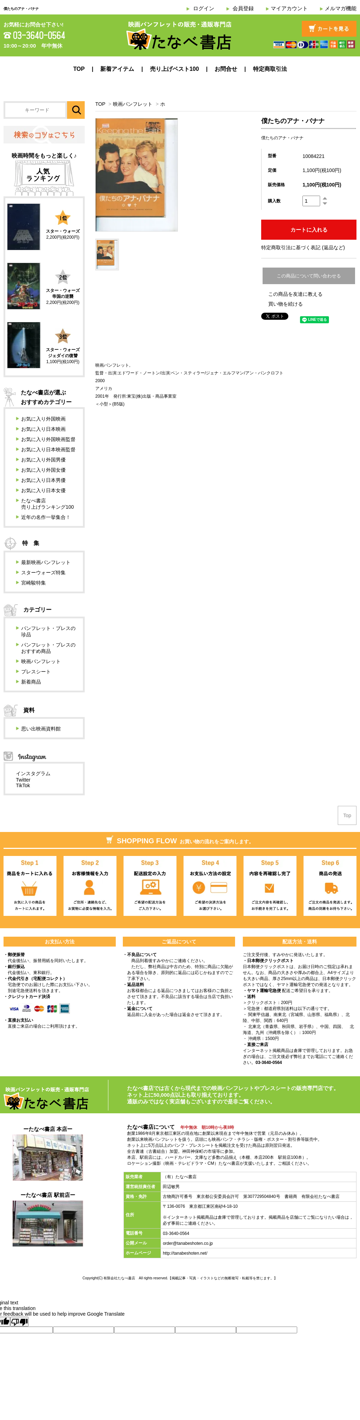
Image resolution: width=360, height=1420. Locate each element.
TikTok (23, 785)
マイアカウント (289, 8)
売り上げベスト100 (174, 69)
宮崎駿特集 (33, 583)
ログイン (203, 8)
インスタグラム (33, 773)
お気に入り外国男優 (43, 460)
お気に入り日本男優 (43, 480)
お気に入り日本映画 (43, 429)
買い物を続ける (285, 304)
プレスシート (36, 671)
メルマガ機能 (340, 8)
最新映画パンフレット (46, 562)
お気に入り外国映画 (43, 419)
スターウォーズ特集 (43, 572)
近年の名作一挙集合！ (46, 517)
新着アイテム (117, 69)
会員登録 (243, 8)
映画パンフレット (132, 104)
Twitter (23, 780)
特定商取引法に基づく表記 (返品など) (303, 247)
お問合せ (226, 69)
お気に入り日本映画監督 (48, 449)
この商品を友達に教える (295, 294)
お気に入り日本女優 (43, 490)
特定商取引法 (270, 69)
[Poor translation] (19, 1322)
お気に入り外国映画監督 (48, 439)
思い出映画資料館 (41, 729)
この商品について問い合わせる (309, 276)
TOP (79, 69)
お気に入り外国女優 (43, 470)
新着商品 (31, 682)
